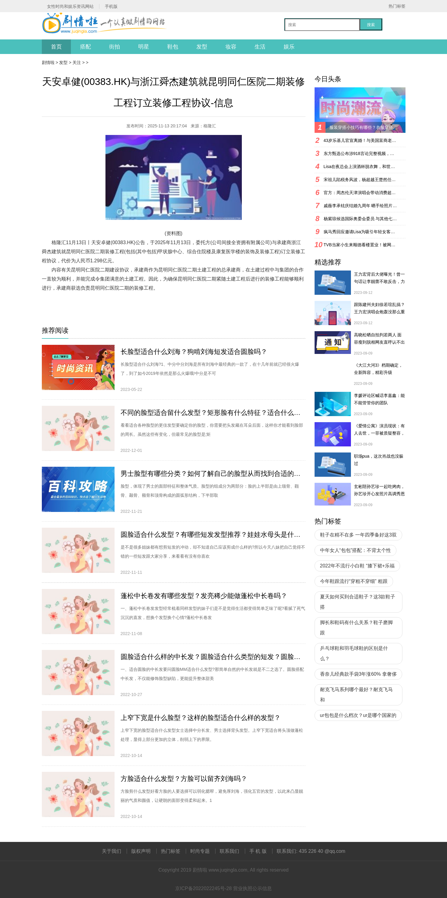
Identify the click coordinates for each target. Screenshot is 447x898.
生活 (260, 47)
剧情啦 (48, 62)
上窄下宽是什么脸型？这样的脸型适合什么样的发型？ (201, 717)
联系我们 (229, 851)
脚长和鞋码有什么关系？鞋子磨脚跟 (356, 627)
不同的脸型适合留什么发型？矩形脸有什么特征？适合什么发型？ (213, 412)
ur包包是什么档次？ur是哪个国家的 (358, 715)
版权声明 (141, 851)
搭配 (85, 47)
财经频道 (82, 297)
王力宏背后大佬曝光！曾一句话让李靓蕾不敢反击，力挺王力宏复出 (379, 278)
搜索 (371, 24)
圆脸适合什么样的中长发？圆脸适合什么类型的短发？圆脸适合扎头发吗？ (213, 657)
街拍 (114, 47)
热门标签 (397, 6)
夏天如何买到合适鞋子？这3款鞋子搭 (357, 602)
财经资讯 (102, 297)
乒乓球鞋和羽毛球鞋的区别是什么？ (354, 653)
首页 (56, 47)
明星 (143, 47)
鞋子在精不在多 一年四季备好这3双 (358, 534)
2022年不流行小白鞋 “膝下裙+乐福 (357, 565)
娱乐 (289, 47)
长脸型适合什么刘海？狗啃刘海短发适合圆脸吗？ (194, 351)
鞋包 (172, 47)
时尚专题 (200, 851)
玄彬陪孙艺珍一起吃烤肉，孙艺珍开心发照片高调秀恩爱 (379, 490)
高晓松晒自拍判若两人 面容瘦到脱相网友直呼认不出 (379, 338)
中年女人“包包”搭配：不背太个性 (355, 550)
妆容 (230, 47)
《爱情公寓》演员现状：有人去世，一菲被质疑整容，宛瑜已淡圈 (379, 430)
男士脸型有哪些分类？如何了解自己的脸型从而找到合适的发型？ (213, 473)
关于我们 (111, 851)
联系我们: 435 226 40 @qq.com (311, 851)
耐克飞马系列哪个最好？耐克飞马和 (356, 694)
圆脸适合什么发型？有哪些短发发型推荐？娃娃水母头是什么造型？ (213, 534)
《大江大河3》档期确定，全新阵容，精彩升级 (378, 369)
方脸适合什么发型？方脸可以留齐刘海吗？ (184, 778)
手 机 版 (258, 851)
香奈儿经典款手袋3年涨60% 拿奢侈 (358, 674)
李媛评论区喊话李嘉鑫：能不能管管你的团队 (379, 399)
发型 (201, 47)
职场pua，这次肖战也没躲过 (378, 460)
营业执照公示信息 (252, 888)
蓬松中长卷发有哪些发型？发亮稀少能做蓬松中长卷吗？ (204, 596)
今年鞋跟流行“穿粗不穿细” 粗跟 (354, 581)
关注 (76, 62)
